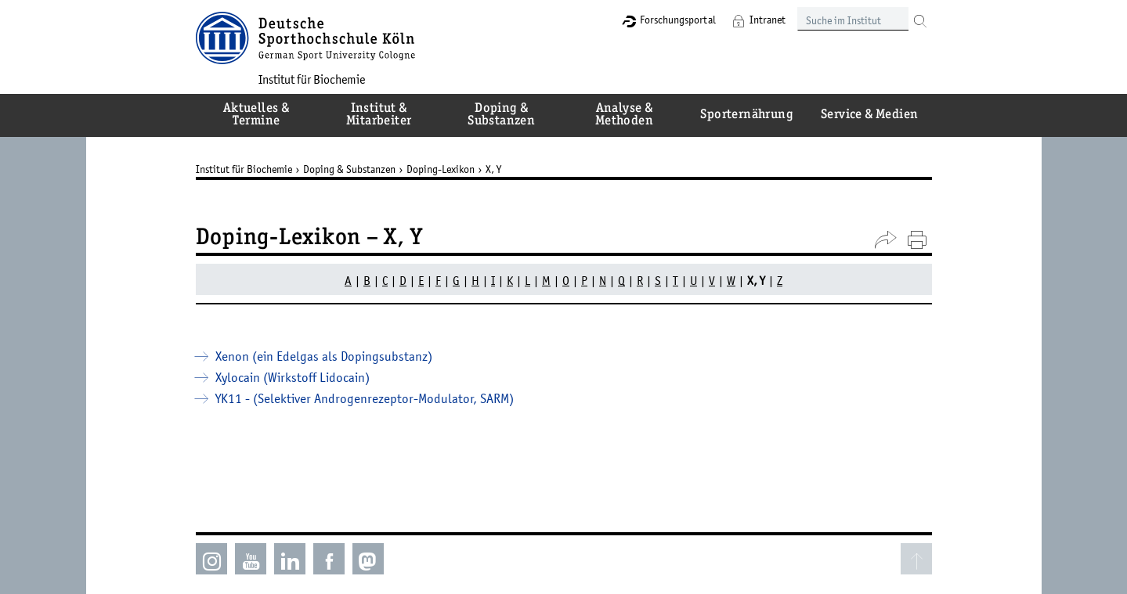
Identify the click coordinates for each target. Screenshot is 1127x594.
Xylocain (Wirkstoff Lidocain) (292, 377)
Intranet (768, 19)
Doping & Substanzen (349, 169)
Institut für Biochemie (311, 79)
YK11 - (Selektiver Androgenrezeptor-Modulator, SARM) (364, 398)
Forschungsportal (678, 19)
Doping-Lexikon (440, 169)
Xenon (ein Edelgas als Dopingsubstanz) (323, 356)
